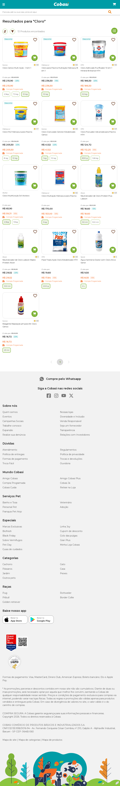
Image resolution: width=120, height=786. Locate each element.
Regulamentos (68, 449)
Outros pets (8, 578)
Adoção (64, 507)
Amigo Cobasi (10, 478)
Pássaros (7, 568)
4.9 (115, 129)
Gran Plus (65, 540)
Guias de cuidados (12, 549)
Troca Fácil (8, 463)
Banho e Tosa (9, 502)
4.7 (37, 129)
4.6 (76, 193)
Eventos (7, 416)
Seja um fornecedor (71, 425)
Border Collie (67, 597)
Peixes (63, 573)
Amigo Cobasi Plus (70, 478)
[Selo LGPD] (15, 669)
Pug (4, 593)
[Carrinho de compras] (114, 4)
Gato (62, 564)
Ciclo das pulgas (68, 535)
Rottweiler (65, 593)
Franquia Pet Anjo (12, 511)
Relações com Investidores (75, 434)
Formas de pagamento (15, 458)
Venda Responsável (70, 421)
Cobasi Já (65, 483)
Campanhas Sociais (12, 421)
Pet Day (7, 544)
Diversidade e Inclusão (72, 416)
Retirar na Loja (68, 487)
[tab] (5, 31)
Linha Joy (65, 526)
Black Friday (9, 535)
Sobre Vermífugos (12, 540)
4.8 (37, 65)
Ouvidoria (65, 463)
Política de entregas (13, 454)
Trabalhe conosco (11, 425)
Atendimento (9, 449)
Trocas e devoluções (71, 458)
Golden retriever (11, 602)
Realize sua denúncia (13, 434)
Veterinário (66, 502)
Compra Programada (13, 483)
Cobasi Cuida (9, 487)
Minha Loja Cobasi (70, 544)
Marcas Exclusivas (12, 526)
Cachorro (7, 564)
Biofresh (7, 531)
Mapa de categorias (29, 739)
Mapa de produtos (52, 739)
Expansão (7, 430)
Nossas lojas (66, 412)
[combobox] (60, 12)
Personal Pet (9, 507)
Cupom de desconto (71, 531)
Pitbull (5, 597)
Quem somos (10, 412)
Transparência (67, 430)
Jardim (6, 573)
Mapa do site (9, 739)
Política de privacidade (72, 454)
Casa (62, 568)
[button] (3, 4)
